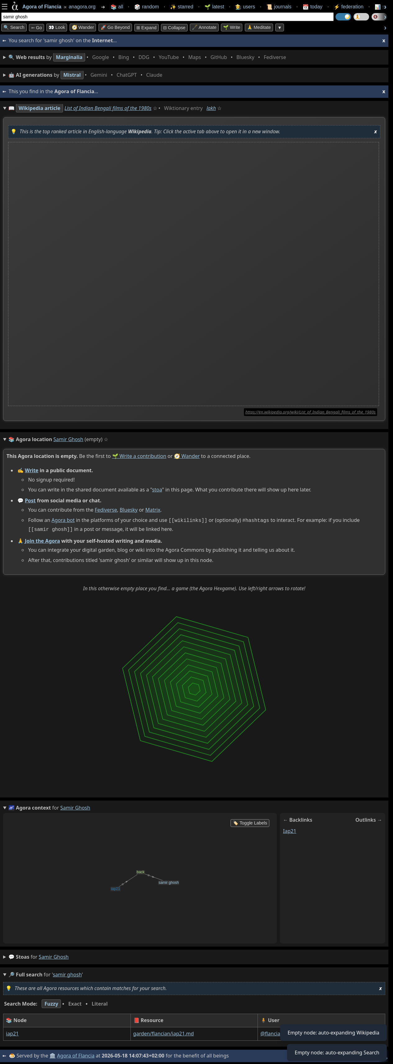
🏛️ (52, 1054)
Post (30, 500)
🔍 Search (14, 27)
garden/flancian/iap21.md (163, 1032)
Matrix (152, 509)
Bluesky (129, 509)
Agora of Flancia (76, 1054)
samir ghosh (54, 955)
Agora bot (63, 520)
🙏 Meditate (259, 27)
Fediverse (106, 509)
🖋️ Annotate (204, 27)
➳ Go (36, 27)
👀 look (56, 27)
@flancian (271, 1032)
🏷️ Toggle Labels (250, 821)
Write (32, 470)
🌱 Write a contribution (139, 456)
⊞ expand (146, 27)
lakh (211, 108)
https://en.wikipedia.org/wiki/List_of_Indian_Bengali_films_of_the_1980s (310, 412)
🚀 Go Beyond (115, 27)
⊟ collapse (174, 27)
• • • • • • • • (148, 57)
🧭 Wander (83, 27)
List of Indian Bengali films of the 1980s (108, 108)
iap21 (289, 829)
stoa (157, 489)
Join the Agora (42, 539)
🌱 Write (231, 27)
